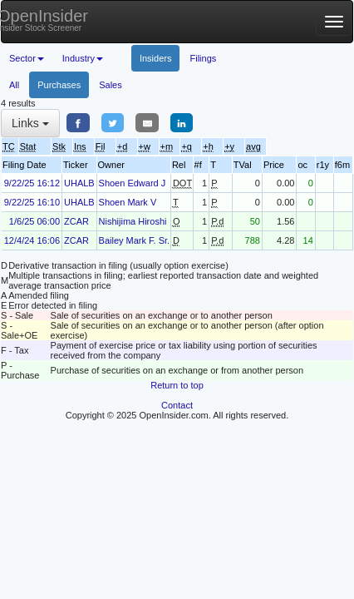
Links (30, 123)
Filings (202, 58)
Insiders (156, 58)
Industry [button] (82, 58)
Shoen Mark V (128, 202)
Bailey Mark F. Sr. (134, 240)
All (14, 85)
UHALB (79, 183)
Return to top (177, 385)
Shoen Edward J (132, 183)
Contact (177, 405)
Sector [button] (26, 58)
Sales (110, 85)
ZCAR (76, 221)
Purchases (59, 85)
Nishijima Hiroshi (133, 221)
